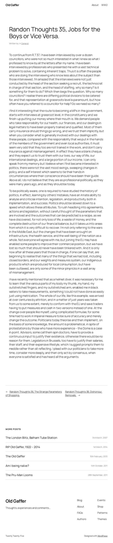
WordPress (102, 535)
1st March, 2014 (100, 447)
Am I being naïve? (17, 465)
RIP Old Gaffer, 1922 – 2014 (23, 447)
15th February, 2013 (98, 456)
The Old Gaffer (15, 456)
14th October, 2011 (99, 465)
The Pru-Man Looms (19, 475)
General (25, 43)
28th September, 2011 (97, 475)
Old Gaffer (12, 5)
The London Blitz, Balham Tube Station (31, 437)
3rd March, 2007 (99, 437)
